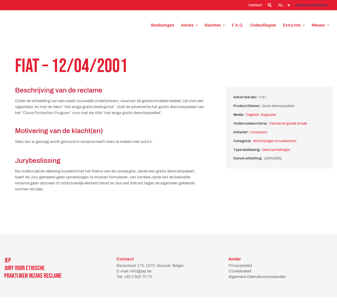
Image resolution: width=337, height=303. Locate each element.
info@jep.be (140, 271)
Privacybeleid (240, 265)
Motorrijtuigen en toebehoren (274, 141)
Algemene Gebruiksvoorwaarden (257, 277)
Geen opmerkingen (276, 150)
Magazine (268, 114)
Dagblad (252, 114)
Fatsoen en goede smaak (288, 123)
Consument (258, 132)
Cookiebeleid (239, 271)
